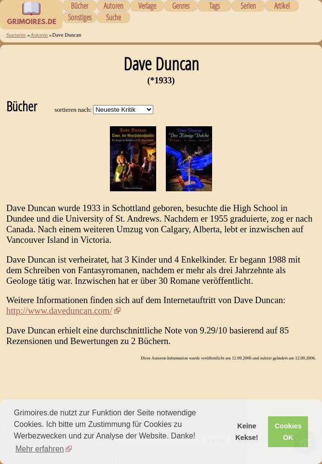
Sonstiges (80, 17)
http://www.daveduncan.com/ (59, 310)
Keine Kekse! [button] (246, 431)
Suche (113, 17)
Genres (180, 5)
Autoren (113, 5)
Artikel (282, 5)
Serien (248, 5)
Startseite (16, 35)
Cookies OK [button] (288, 431)
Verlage (147, 5)
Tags (214, 5)
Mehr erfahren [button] (39, 449)
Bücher (79, 5)
